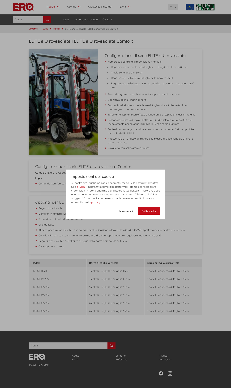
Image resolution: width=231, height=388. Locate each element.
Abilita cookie (149, 211)
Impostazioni (126, 211)
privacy (81, 186)
